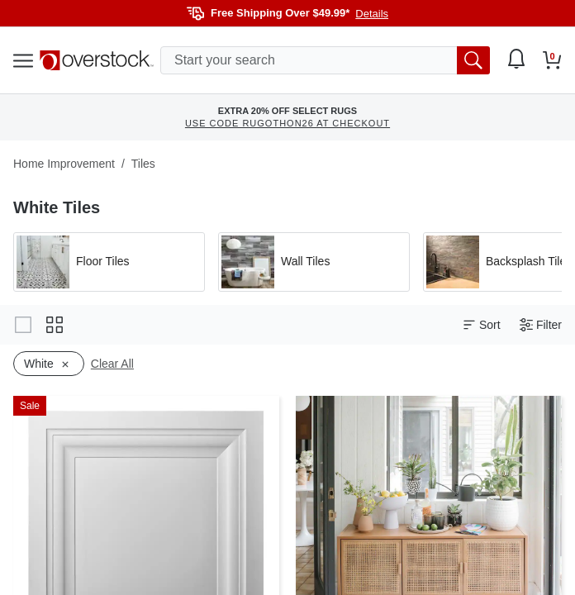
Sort (482, 325)
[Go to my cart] (552, 60)
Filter (541, 325)
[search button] (473, 60)
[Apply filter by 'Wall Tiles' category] (314, 262)
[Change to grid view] (54, 325)
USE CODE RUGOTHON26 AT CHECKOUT (287, 123)
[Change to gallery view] (23, 325)
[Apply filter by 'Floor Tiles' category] (109, 262)
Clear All (112, 363)
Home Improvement (64, 163)
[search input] (325, 60)
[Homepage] (97, 60)
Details (371, 13)
